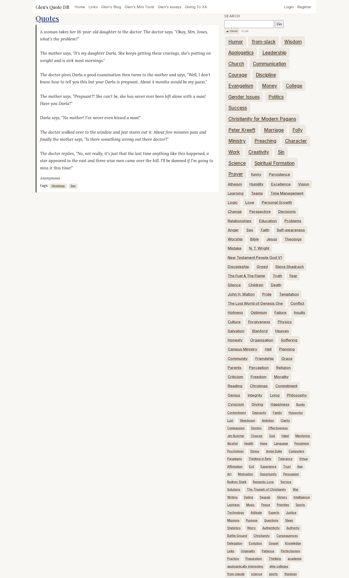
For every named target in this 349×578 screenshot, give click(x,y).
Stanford (260, 331)
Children (255, 285)
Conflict (297, 303)
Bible (254, 239)
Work (234, 152)
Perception (259, 367)
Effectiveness (278, 428)
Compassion (236, 428)
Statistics (234, 528)
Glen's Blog (111, 7)
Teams (257, 193)
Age (300, 466)
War (295, 489)
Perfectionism (290, 551)
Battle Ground (237, 536)
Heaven (282, 331)
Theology (293, 239)
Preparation (254, 558)
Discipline (266, 75)
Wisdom (293, 41)
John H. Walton (241, 294)
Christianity (262, 536)
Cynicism (236, 404)
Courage (237, 75)
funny (256, 174)
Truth (277, 276)
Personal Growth (277, 202)
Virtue (303, 459)
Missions (233, 520)
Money (269, 86)
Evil (251, 466)
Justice (291, 512)
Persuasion (291, 474)
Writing (232, 497)
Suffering (289, 340)
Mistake (234, 248)
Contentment (236, 413)
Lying (275, 395)
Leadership (274, 52)
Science (237, 163)
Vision (303, 184)
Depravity (259, 413)
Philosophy (297, 395)
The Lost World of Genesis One (255, 303)
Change (235, 211)
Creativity (258, 152)
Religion (283, 367)
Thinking (275, 558)
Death (276, 285)
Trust (287, 466)
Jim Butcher (235, 436)
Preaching (265, 141)
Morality (281, 377)
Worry (251, 528)
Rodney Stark (236, 482)
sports (273, 574)
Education (268, 221)
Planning (287, 349)
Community (238, 358)
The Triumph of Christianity (266, 489)
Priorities (283, 505)
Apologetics (241, 52)
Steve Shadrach (289, 266)
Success (237, 108)
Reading (235, 386)
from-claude (236, 574)
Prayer (235, 174)
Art (229, 474)
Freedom (258, 377)
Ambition (268, 420)
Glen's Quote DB (52, 7)
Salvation (236, 331)
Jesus (271, 239)
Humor (235, 41)
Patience (268, 551)
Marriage (274, 130)
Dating (248, 497)
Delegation (234, 543)
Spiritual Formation (274, 163)
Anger (233, 230)
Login (289, 7)
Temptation (289, 294)
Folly (297, 130)
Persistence (279, 174)
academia (294, 558)
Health (248, 443)
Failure (280, 312)
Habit (285, 436)
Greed (262, 266)
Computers (296, 451)
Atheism (235, 184)
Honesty (235, 340)
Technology (235, 512)
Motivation (245, 474)
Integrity (255, 395)
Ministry (237, 141)
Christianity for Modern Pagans (262, 119)
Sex (73, 185)
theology (290, 574)
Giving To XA (196, 7)
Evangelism (240, 86)
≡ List (244, 31)
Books (300, 404)
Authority (293, 528)
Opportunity (268, 474)
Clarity (285, 420)
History (282, 497)
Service (285, 482)
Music (250, 505)
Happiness (280, 404)
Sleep (289, 520)
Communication (269, 63)
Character (296, 141)
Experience (268, 466)
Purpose (252, 520)
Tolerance (285, 459)
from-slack (264, 41)
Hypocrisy (296, 413)
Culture (234, 322)
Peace (265, 505)
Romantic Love (263, 482)
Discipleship (238, 266)
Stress (254, 451)
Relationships (240, 221)
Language (281, 443)
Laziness (233, 505)
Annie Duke (274, 451)
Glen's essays (169, 7)
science (256, 574)
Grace (286, 358)
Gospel (273, 543)
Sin (281, 152)
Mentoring (302, 436)
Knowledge (293, 543)
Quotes (47, 18)
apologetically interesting (245, 566)
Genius (234, 395)
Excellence (281, 184)
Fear (293, 276)
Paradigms (234, 459)
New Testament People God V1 (255, 257)
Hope (263, 443)
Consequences (287, 536)
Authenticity (271, 528)
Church (236, 63)
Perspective (260, 211)
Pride (267, 294)
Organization (261, 340)
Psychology (235, 451)
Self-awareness (291, 230)
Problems (292, 221)
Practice (233, 558)
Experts (274, 512)
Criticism (235, 377)
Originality (248, 551)
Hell (268, 349)
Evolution (255, 543)
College (294, 86)
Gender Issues (244, 97)
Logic (233, 202)
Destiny (256, 428)
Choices (256, 436)
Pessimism (301, 443)
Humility (257, 184)
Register (304, 7)
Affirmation (235, 466)
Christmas (58, 185)
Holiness (235, 312)
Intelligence (302, 497)
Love (249, 202)
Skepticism (247, 420)
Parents (234, 367)
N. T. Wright (259, 248)
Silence (234, 285)
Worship (235, 239)
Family (277, 413)
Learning (235, 193)
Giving (257, 404)
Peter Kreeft (241, 130)
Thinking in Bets (259, 459)
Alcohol (232, 443)
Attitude (256, 512)
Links (93, 7)
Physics (285, 322)
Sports (300, 505)
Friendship (264, 358)
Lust (230, 420)
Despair (265, 497)
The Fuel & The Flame (246, 276)
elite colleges (279, 566)
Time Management (286, 193)
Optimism (259, 312)
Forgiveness (259, 322)
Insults (299, 312)
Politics (276, 97)
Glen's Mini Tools (139, 7)
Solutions (233, 489)
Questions (271, 520)
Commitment (286, 386)
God (272, 436)
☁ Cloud (231, 31)
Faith (265, 230)
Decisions (287, 211)
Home (80, 7)
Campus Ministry (242, 349)
